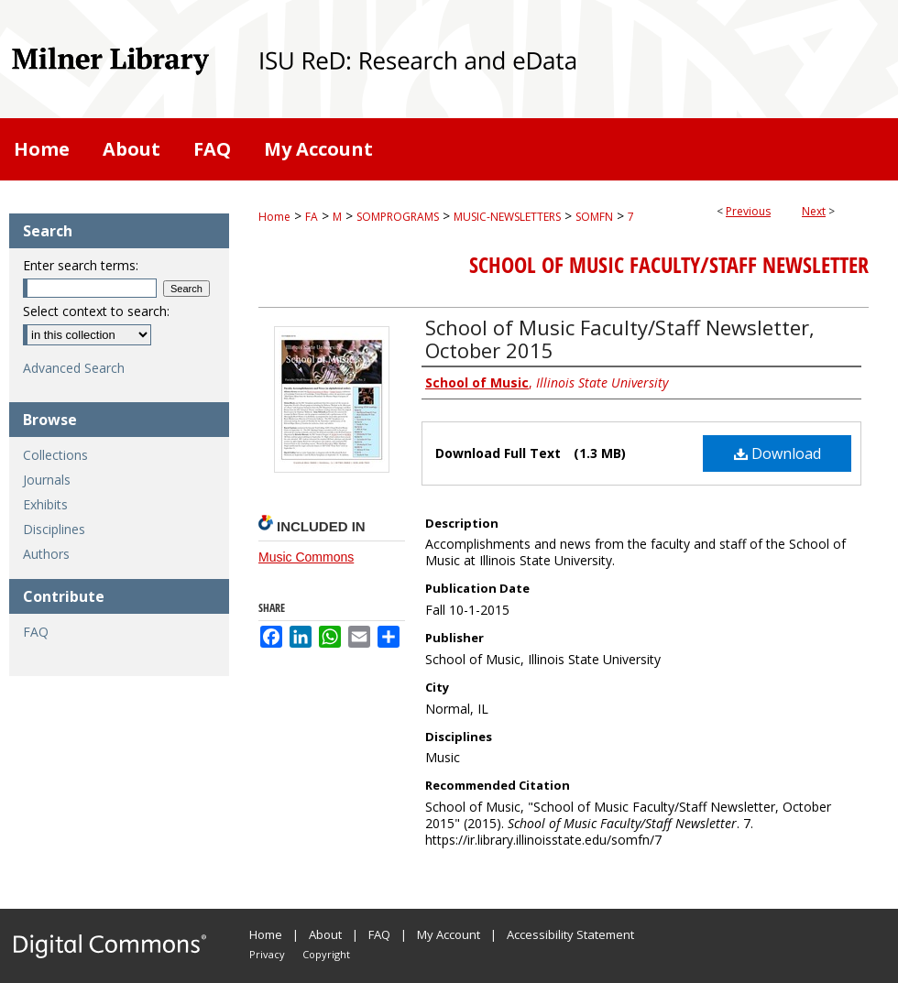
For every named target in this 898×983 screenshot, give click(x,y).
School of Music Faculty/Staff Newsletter (669, 264)
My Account (448, 934)
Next (814, 211)
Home (274, 216)
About (325, 934)
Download (777, 453)
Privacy (267, 954)
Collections (55, 455)
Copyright (326, 954)
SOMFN (594, 216)
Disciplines (54, 529)
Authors (46, 553)
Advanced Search (74, 368)
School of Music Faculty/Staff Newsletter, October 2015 (620, 338)
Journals (47, 479)
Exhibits (45, 504)
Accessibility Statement (570, 934)
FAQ (36, 631)
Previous (748, 211)
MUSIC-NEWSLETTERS (507, 216)
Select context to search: (96, 311)
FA (311, 216)
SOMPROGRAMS (397, 216)
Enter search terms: (80, 265)
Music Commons (306, 557)
